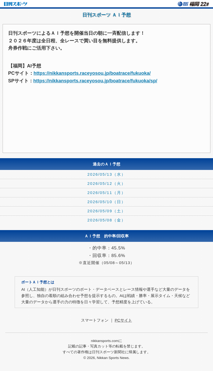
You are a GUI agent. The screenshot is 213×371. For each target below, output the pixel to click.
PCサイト (123, 320)
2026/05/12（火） (106, 183)
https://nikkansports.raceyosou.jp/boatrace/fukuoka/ (92, 73)
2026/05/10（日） (106, 201)
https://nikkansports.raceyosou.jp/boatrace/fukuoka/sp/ (95, 80)
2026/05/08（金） (106, 220)
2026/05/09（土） (106, 211)
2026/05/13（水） (106, 174)
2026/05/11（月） (106, 192)
